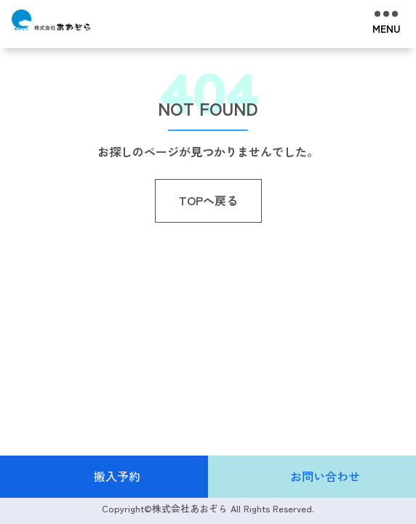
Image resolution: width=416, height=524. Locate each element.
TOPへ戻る (208, 200)
